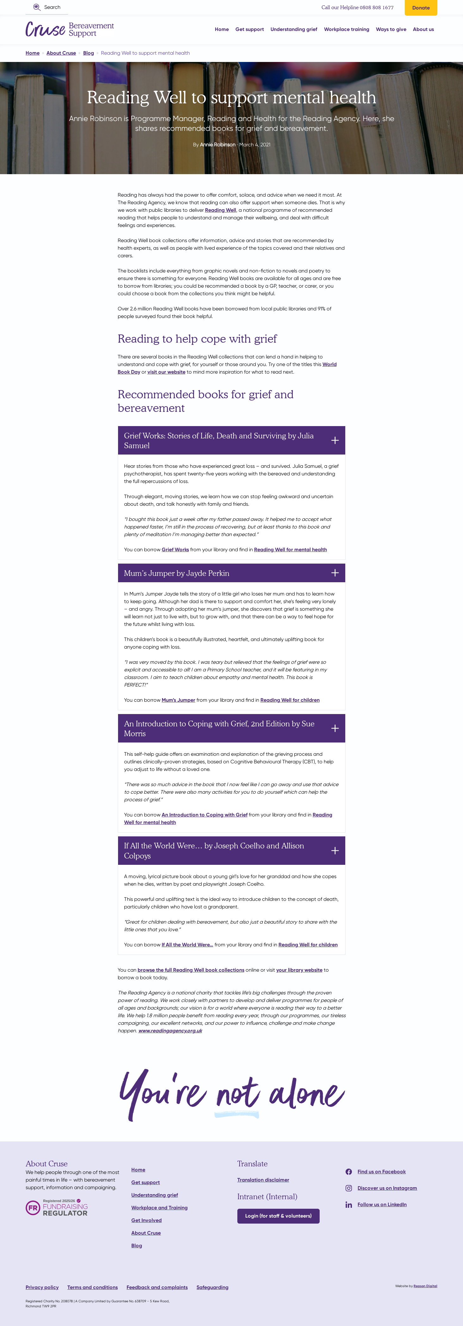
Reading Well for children (290, 700)
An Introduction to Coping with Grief (204, 815)
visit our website (166, 372)
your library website (299, 970)
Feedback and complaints (157, 1287)
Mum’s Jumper (178, 700)
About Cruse (146, 1233)
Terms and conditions (92, 1287)
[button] (47, 7)
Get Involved (146, 1220)
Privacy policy (42, 1287)
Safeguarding (212, 1287)
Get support (145, 1182)
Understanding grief (154, 1195)
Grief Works (175, 550)
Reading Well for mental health (290, 550)
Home (138, 1170)
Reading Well (220, 210)
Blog (136, 1246)
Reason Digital (425, 1286)
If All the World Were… (187, 945)
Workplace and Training (159, 1208)
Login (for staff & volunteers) (278, 1216)
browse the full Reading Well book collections (191, 970)
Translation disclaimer (263, 1180)
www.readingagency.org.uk (170, 1031)
